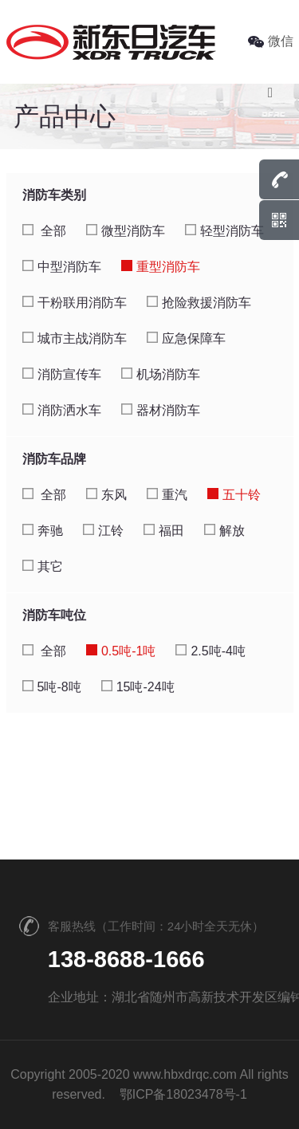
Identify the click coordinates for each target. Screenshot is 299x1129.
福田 (164, 530)
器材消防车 (160, 410)
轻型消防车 (224, 231)
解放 (224, 530)
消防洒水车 (61, 410)
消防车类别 (54, 195)
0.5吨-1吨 (120, 651)
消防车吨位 (54, 615)
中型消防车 (61, 266)
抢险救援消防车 (199, 302)
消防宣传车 (61, 374)
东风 (106, 495)
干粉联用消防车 (74, 302)
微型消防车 (125, 231)
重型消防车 (160, 266)
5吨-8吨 (51, 687)
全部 (44, 231)
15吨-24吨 (138, 687)
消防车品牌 (54, 459)
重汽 (167, 495)
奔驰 (42, 530)
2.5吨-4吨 (210, 651)
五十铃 (234, 495)
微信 (270, 41)
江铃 (103, 530)
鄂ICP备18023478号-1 (183, 1094)
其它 (42, 566)
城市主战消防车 (74, 338)
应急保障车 (186, 338)
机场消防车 (160, 374)
